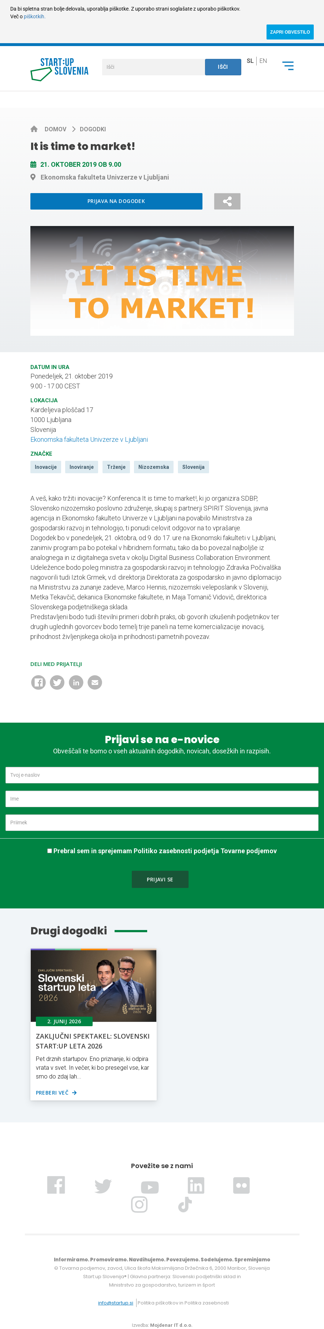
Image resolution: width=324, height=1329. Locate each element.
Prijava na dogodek (116, 200)
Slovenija (193, 467)
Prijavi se (160, 879)
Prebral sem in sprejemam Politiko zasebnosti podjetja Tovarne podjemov (165, 851)
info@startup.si (115, 1302)
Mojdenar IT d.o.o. (171, 1325)
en (263, 60)
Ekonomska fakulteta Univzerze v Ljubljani (89, 439)
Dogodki (93, 129)
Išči (223, 67)
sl (250, 60)
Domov (56, 129)
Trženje (116, 467)
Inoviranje (82, 467)
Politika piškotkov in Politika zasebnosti (183, 1302)
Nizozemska (153, 467)
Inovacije (46, 467)
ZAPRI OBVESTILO (290, 32)
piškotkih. (35, 16)
